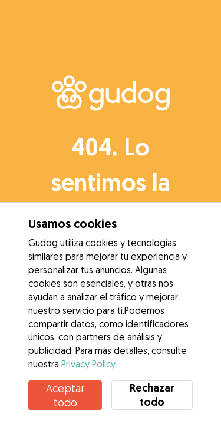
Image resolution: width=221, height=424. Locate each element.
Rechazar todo (152, 395)
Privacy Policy (88, 364)
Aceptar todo (65, 395)
